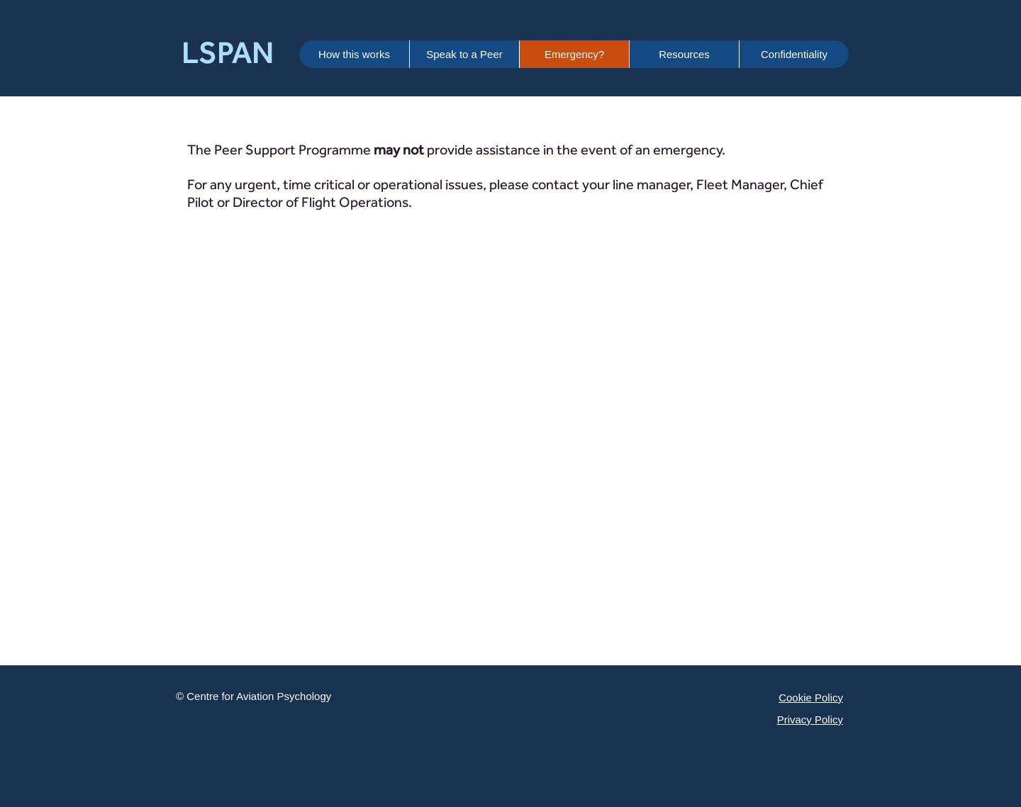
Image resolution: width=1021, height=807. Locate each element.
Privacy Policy (810, 719)
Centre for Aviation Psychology (258, 696)
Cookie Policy (811, 698)
